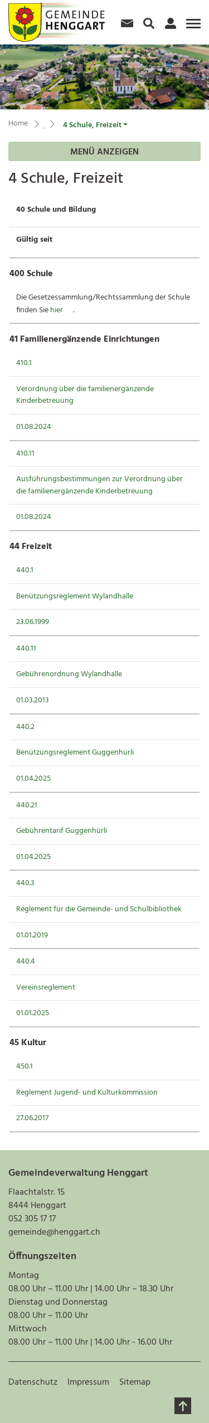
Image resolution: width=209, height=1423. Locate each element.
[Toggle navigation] (192, 27)
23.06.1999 (32, 622)
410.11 (25, 453)
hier (61, 310)
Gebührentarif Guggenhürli (61, 831)
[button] (95, 125)
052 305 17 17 (32, 1219)
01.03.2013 (32, 700)
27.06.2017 (32, 1118)
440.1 (24, 570)
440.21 (26, 805)
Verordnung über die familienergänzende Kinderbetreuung (85, 395)
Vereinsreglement (45, 987)
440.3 (25, 883)
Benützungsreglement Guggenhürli (75, 752)
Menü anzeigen (104, 152)
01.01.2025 (32, 1013)
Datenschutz (32, 1382)
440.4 (25, 961)
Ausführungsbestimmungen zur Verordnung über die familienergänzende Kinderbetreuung (99, 485)
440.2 (25, 727)
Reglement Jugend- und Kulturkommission (87, 1092)
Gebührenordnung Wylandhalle (69, 674)
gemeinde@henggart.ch (54, 1232)
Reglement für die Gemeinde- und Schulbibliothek (99, 909)
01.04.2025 (33, 778)
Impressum (88, 1382)
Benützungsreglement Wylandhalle (74, 596)
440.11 (26, 648)
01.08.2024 (33, 427)
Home (18, 123)
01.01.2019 (32, 935)
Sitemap (134, 1382)
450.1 (24, 1066)
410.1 (24, 363)
